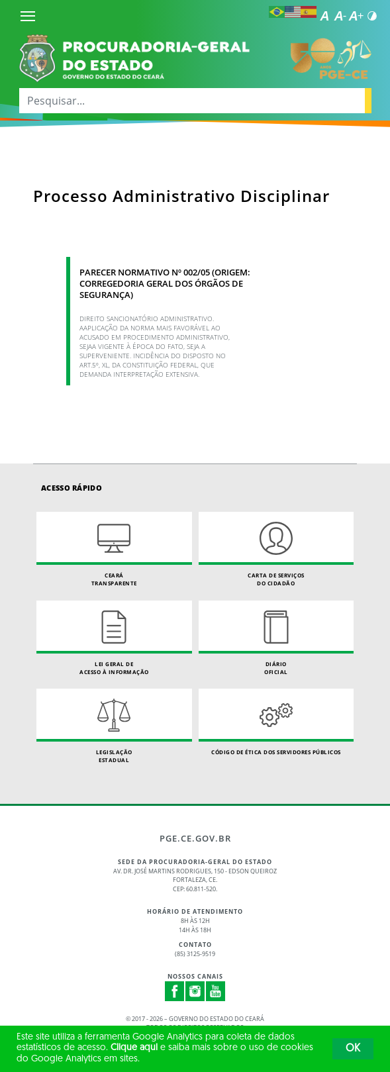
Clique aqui (134, 1048)
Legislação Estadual (114, 726)
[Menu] (28, 15)
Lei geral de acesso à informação (114, 638)
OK (353, 1049)
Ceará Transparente (114, 549)
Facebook (175, 991)
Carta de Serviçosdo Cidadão (276, 549)
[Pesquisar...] (192, 100)
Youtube (216, 991)
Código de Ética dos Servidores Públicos (276, 722)
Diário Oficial (276, 638)
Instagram (195, 991)
